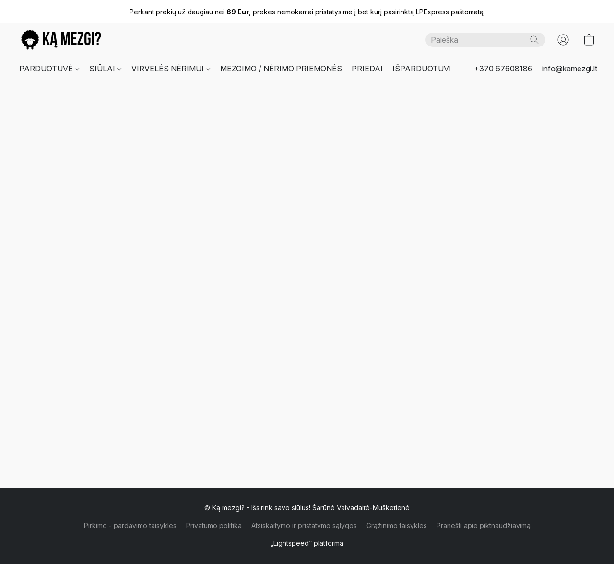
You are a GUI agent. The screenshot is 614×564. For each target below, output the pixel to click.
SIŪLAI (105, 68)
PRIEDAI (367, 68)
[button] (61, 40)
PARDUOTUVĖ (49, 68)
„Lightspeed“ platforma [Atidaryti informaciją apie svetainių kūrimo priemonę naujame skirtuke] (307, 543)
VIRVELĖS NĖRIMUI (170, 68)
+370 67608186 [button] (503, 68)
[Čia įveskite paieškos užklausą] (485, 40)
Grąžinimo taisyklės (396, 525)
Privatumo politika (214, 525)
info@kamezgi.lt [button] (569, 68)
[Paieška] (534, 39)
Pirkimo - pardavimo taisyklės (130, 525)
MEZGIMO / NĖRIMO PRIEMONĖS (281, 68)
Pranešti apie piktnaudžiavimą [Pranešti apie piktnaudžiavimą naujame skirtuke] (484, 525)
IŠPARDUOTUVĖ (423, 68)
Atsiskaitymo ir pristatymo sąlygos (304, 525)
